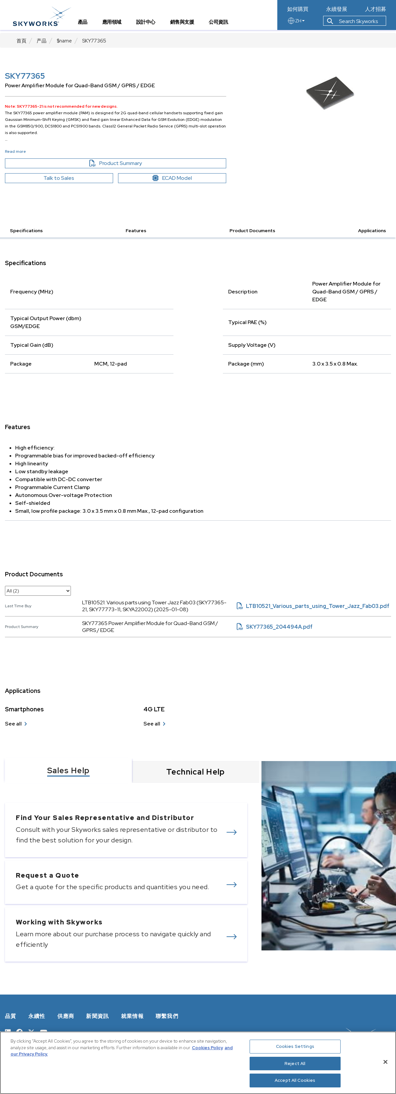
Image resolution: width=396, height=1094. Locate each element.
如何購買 (297, 9)
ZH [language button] (296, 24)
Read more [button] (15, 151)
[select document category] (38, 591)
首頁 (21, 41)
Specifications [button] (26, 230)
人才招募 (375, 9)
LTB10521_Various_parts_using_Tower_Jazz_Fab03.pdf (313, 606)
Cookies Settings (295, 1046)
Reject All (295, 1063)
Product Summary (127, 163)
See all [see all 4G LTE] (151, 723)
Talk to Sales (59, 178)
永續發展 (336, 9)
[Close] (385, 1062)
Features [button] (136, 230)
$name (64, 41)
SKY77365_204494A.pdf (275, 626)
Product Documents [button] (252, 230)
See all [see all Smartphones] (13, 723)
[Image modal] (330, 94)
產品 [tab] (86, 25)
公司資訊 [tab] (222, 25)
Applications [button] (372, 230)
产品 (41, 41)
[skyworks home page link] (45, 16)
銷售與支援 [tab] (186, 25)
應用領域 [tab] (115, 25)
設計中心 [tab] (149, 25)
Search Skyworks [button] (352, 24)
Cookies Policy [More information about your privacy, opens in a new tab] (207, 1048)
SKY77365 (94, 41)
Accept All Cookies (295, 1080)
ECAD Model (172, 178)
